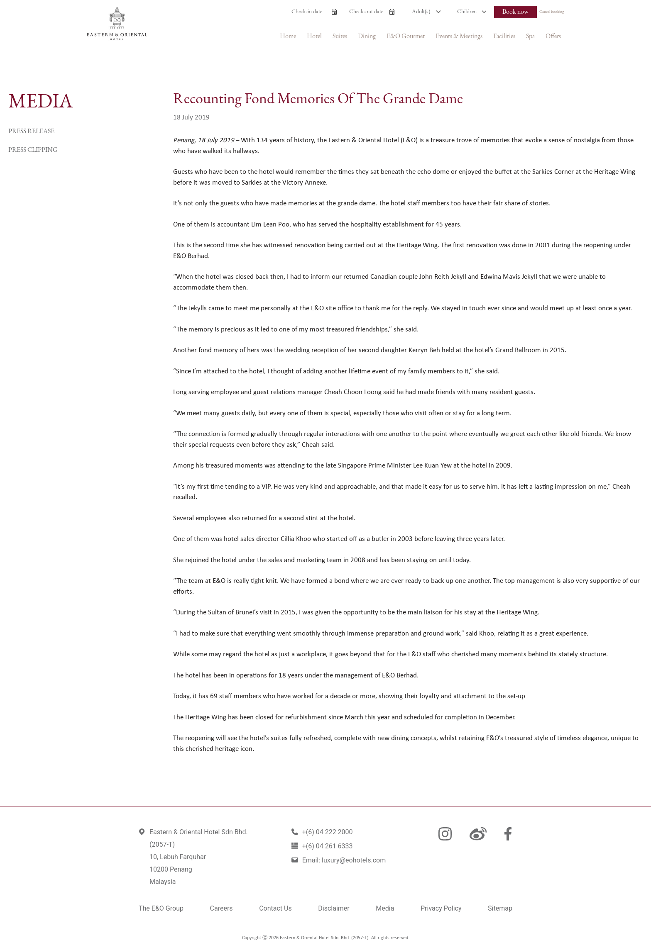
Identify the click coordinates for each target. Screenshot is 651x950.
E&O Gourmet (406, 36)
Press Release (31, 131)
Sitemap (500, 908)
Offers (553, 36)
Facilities (504, 36)
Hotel (314, 36)
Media (385, 908)
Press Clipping (33, 150)
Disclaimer (333, 908)
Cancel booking (551, 12)
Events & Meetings (459, 36)
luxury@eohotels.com (354, 860)
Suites (340, 36)
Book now (515, 12)
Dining (367, 36)
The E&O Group (161, 908)
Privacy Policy (441, 908)
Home (288, 36)
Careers (221, 908)
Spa (530, 36)
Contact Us (275, 908)
